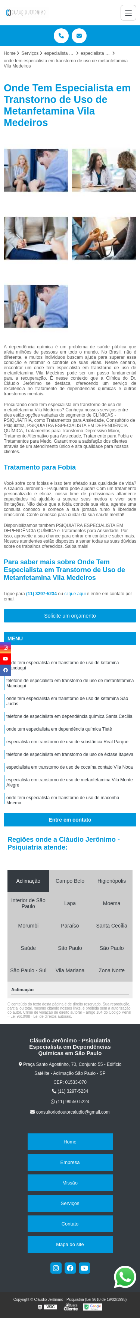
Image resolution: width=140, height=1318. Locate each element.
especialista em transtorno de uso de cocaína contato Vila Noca (69, 767)
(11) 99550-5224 (70, 1101)
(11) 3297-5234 (42, 593)
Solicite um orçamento (70, 616)
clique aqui (74, 593)
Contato (70, 1224)
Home (70, 1142)
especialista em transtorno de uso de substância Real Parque (67, 741)
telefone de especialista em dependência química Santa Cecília (69, 716)
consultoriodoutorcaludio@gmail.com (69, 1112)
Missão (70, 1183)
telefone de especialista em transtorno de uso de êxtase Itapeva (69, 754)
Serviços (70, 1203)
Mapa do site (70, 1244)
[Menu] (128, 12)
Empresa (70, 1162)
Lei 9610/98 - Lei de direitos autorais (40, 1016)
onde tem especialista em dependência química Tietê (59, 729)
